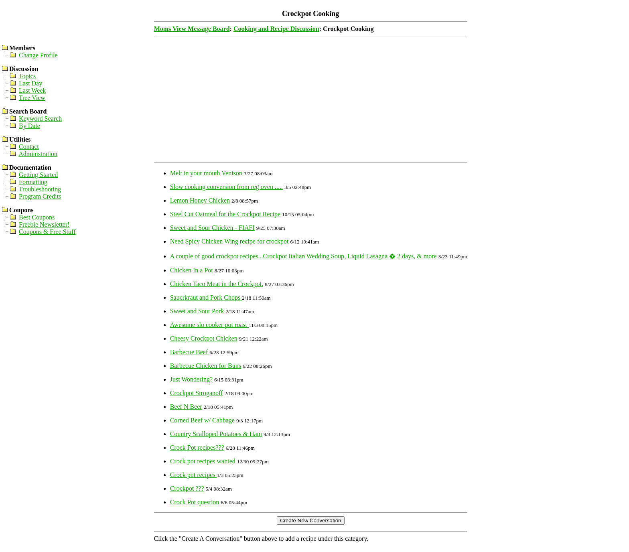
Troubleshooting (40, 189)
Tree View (32, 97)
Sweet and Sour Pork (198, 311)
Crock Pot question (194, 502)
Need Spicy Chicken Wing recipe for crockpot (229, 241)
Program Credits (40, 196)
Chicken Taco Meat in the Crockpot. (216, 283)
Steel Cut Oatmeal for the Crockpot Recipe (225, 214)
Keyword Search (40, 118)
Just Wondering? (191, 379)
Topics (27, 76)
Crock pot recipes (193, 474)
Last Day (30, 83)
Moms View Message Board (192, 28)
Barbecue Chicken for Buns (205, 365)
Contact (29, 146)
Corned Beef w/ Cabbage (202, 420)
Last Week (32, 90)
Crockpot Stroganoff (196, 393)
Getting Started (38, 174)
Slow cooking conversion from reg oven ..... (226, 186)
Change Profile (38, 55)
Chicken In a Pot (191, 270)
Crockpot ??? (187, 488)
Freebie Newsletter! (44, 224)
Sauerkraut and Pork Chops (206, 297)
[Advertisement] (310, 103)
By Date (29, 125)
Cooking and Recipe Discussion (276, 28)
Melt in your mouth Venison (206, 173)
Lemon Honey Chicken (200, 200)
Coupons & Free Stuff (47, 231)
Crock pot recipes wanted (202, 461)
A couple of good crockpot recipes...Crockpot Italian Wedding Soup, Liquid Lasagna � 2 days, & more (303, 256)
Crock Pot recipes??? (197, 447)
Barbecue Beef (190, 352)
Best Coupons (37, 217)
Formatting (33, 182)
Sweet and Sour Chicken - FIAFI (212, 227)
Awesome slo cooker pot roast (209, 324)
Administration (37, 153)
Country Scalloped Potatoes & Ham (216, 433)
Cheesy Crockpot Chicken (203, 338)
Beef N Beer (186, 406)
